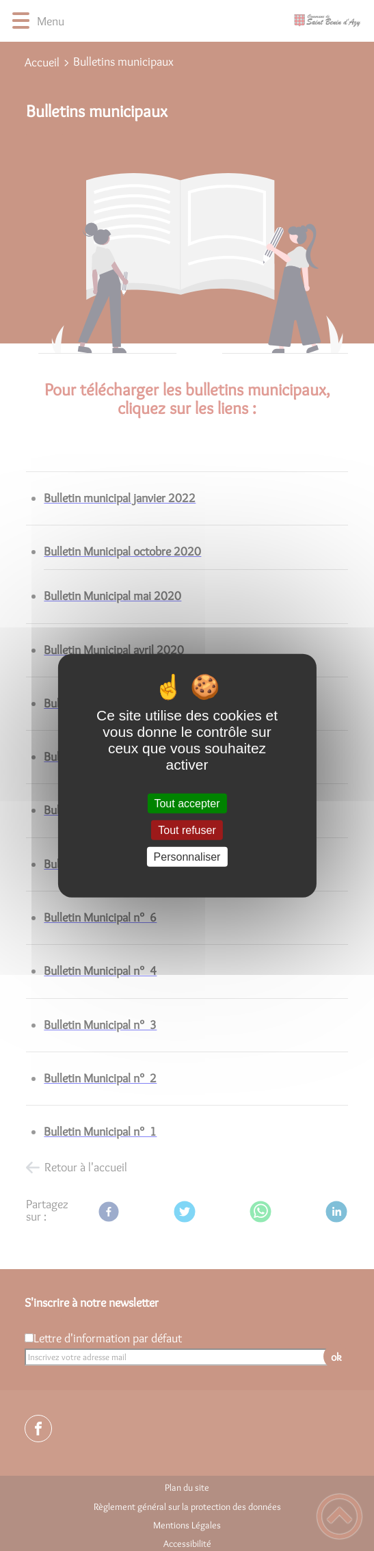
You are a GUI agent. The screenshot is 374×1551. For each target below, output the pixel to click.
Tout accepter (186, 803)
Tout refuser (186, 829)
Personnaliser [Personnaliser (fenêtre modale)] (187, 857)
